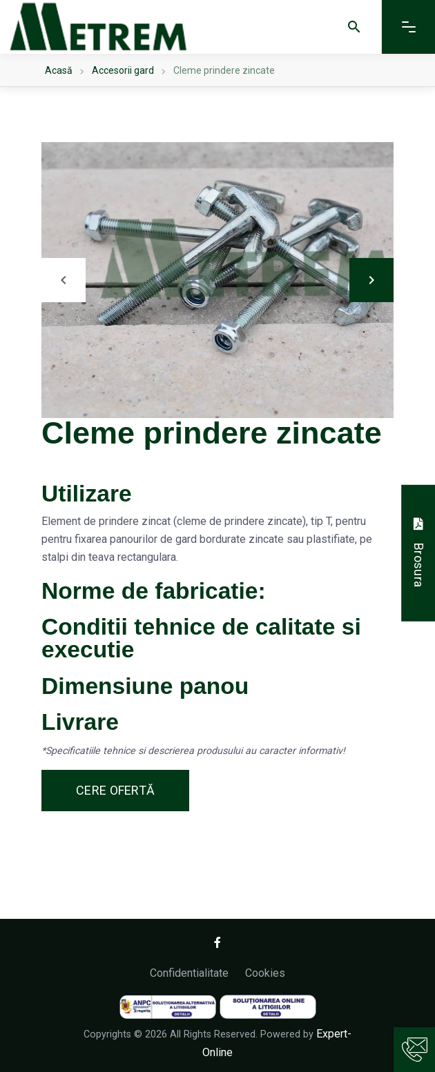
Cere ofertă (115, 790)
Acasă (58, 70)
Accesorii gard (123, 70)
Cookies (265, 973)
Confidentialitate (189, 973)
